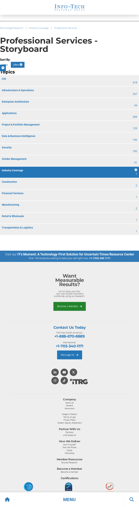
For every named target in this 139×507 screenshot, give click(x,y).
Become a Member (69, 306)
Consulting (69, 453)
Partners (69, 432)
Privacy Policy (70, 420)
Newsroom (70, 408)
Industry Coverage (39, 28)
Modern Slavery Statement (69, 423)
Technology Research (11, 28)
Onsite (69, 450)
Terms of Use (69, 417)
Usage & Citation (69, 414)
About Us (69, 402)
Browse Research (69, 462)
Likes (17, 64)
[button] (69, 499)
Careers (69, 405)
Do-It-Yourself (69, 444)
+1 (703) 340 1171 (99, 258)
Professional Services (65, 28)
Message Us (69, 354)
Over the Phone (69, 447)
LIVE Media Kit (69, 435)
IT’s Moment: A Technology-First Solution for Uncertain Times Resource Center (75, 254)
